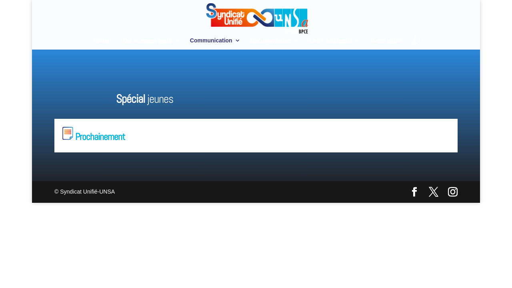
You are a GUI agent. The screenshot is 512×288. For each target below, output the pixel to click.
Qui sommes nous (147, 41)
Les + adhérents (331, 41)
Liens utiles (386, 41)
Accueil (103, 41)
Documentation (271, 41)
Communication (211, 41)
